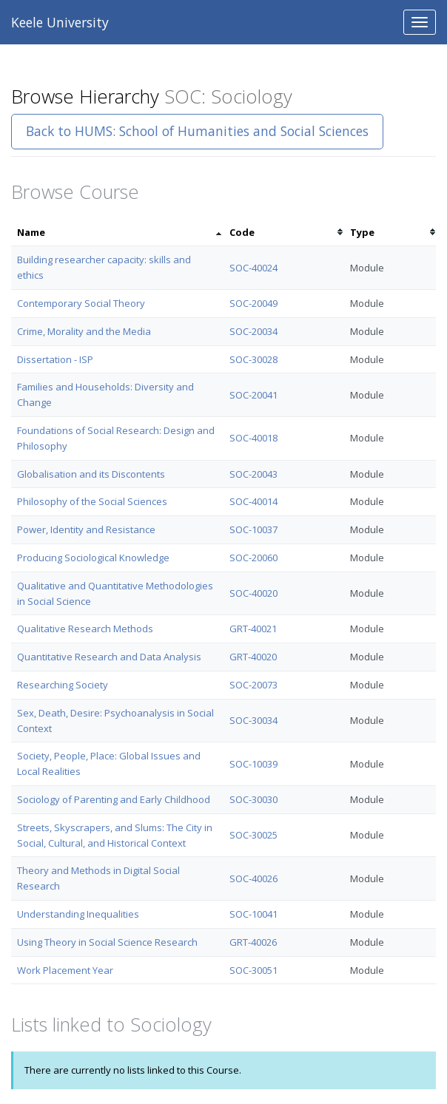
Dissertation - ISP (55, 359)
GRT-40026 (253, 942)
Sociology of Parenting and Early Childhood (113, 799)
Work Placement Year (65, 970)
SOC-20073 (253, 684)
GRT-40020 (253, 656)
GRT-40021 (253, 628)
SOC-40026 (253, 878)
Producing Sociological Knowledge (93, 557)
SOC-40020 (253, 593)
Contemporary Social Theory (81, 303)
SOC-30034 (253, 720)
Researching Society (62, 684)
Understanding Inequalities (78, 914)
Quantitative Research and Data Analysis (109, 656)
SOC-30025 (253, 834)
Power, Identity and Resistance (86, 529)
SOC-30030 (253, 799)
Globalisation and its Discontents (91, 474)
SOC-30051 (253, 970)
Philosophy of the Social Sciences (92, 501)
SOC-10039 (253, 764)
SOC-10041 (253, 914)
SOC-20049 (253, 303)
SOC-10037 (253, 529)
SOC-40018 (253, 437)
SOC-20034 (253, 331)
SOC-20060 (253, 557)
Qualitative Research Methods (85, 628)
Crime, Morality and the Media (84, 331)
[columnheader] (117, 232)
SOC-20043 (253, 474)
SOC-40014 (253, 501)
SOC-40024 (253, 267)
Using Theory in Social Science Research (107, 942)
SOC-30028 (253, 359)
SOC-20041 (253, 395)
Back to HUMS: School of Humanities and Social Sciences (197, 131)
